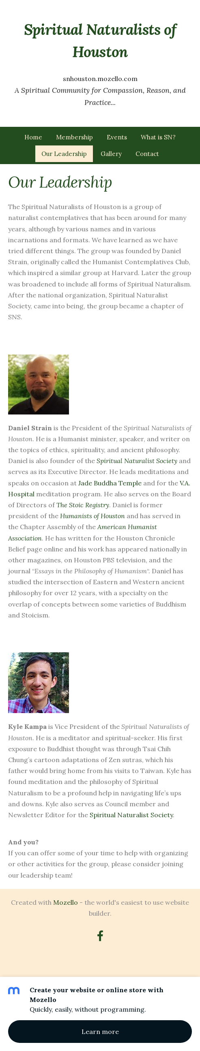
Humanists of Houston (92, 516)
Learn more (100, 1032)
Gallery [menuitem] (111, 154)
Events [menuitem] (117, 137)
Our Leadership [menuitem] (64, 154)
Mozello (65, 902)
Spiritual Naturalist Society (137, 461)
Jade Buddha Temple (110, 483)
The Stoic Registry (82, 505)
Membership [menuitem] (74, 137)
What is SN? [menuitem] (158, 137)
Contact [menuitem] (147, 154)
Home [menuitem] (33, 137)
